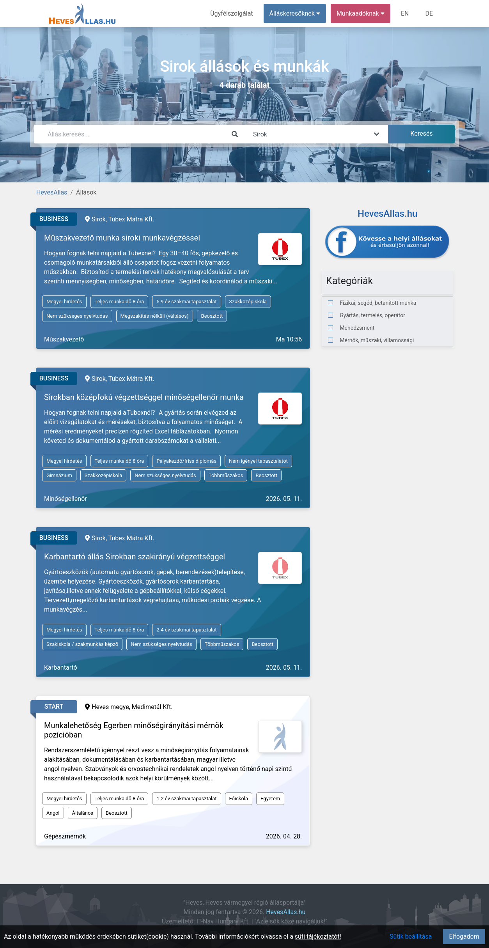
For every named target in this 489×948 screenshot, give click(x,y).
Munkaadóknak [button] (360, 13)
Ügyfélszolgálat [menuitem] (231, 13)
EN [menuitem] (405, 13)
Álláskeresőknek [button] (294, 13)
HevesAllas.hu (285, 912)
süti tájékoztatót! (318, 936)
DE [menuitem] (429, 13)
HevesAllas (51, 192)
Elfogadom (464, 936)
